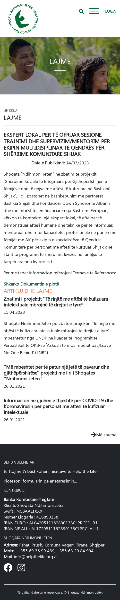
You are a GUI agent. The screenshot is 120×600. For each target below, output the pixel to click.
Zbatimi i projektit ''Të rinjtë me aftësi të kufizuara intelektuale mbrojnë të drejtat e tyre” (56, 301)
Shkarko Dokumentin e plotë (31, 284)
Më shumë (103, 435)
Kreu (10, 110)
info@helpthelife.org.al (35, 556)
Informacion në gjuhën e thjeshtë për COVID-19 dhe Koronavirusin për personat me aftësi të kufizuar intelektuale (58, 406)
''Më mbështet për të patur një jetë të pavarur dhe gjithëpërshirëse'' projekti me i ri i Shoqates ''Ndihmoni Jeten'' (56, 372)
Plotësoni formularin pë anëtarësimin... (40, 481)
